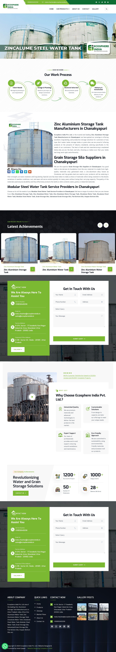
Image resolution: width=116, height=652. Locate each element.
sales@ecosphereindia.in (24, 316)
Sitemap (39, 611)
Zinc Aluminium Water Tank (56, 269)
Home (51, 9)
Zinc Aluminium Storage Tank (15, 271)
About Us (76, 9)
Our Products (62, 9)
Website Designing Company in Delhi (39, 648)
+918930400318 (32, 2)
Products (40, 607)
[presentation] (67, 332)
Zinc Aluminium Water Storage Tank (91, 271)
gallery (95, 9)
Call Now (18, 349)
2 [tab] (108, 41)
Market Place (41, 614)
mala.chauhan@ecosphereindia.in (56, 2)
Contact (85, 9)
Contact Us (21, 493)
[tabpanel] (58, 36)
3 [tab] (108, 44)
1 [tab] (108, 38)
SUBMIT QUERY (79, 339)
